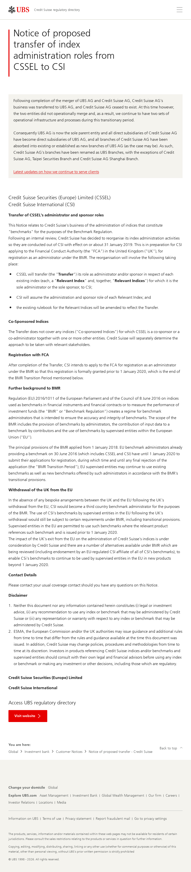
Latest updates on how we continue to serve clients (56, 171)
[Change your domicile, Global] (53, 788)
